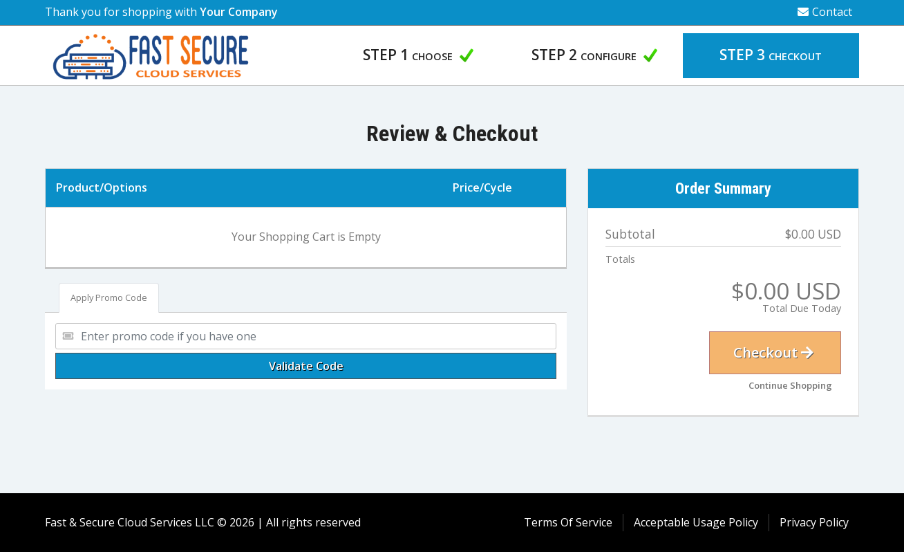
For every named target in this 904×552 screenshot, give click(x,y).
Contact (825, 11)
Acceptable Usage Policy (696, 522)
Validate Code (306, 366)
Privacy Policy (814, 522)
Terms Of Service (568, 522)
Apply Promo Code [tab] (108, 297)
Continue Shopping (790, 385)
